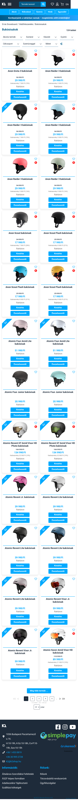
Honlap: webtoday (71, 800)
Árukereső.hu (68, 753)
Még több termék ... (39, 692)
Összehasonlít (20, 97)
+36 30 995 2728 (14, 758)
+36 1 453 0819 (14, 754)
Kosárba (20, 91)
